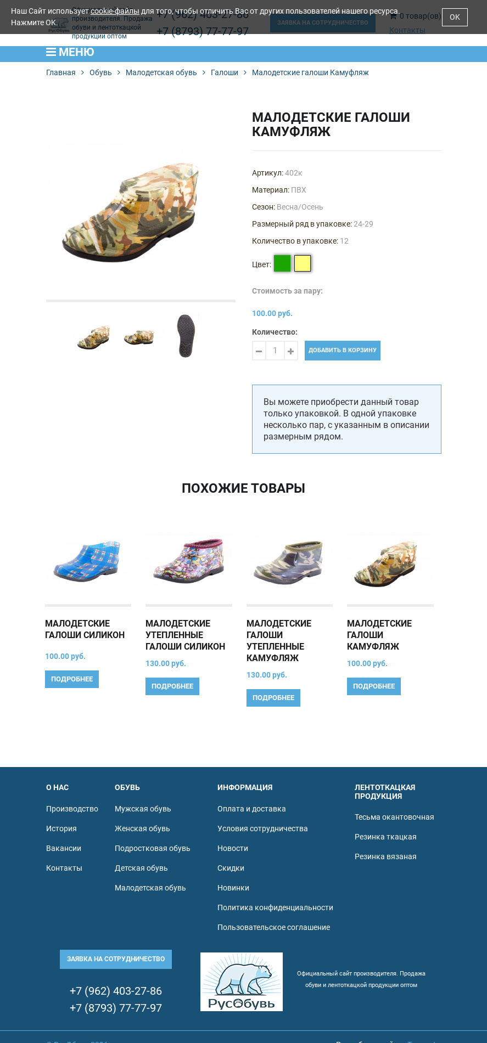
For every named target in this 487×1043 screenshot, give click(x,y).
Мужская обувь (143, 808)
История (61, 828)
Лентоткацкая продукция (385, 791)
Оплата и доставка (251, 808)
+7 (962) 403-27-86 (116, 991)
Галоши (224, 72)
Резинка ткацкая (386, 836)
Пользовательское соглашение (273, 927)
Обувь (100, 72)
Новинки (233, 887)
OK (455, 17)
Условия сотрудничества (262, 828)
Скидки (230, 868)
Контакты (64, 868)
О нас (57, 787)
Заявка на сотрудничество (116, 959)
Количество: (275, 332)
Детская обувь (141, 868)
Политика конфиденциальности (275, 907)
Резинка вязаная (386, 856)
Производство (72, 808)
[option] (141, 205)
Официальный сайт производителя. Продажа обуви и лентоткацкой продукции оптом (361, 979)
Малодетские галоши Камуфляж (379, 635)
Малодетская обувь (161, 72)
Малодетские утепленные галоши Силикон (185, 635)
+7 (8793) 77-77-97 (116, 1008)
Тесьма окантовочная (394, 817)
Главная (61, 72)
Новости (232, 848)
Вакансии (63, 848)
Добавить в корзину (343, 350)
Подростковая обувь (153, 848)
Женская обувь (142, 828)
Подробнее (72, 679)
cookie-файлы (115, 11)
